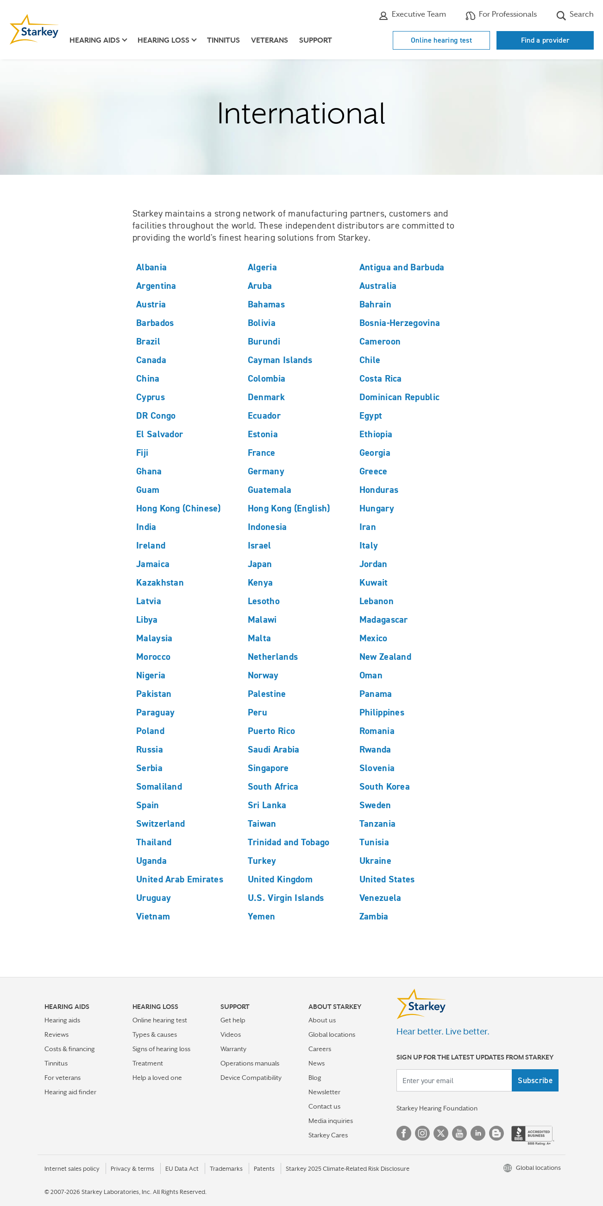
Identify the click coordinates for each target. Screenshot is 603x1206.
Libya (147, 619)
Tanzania (377, 823)
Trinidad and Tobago (289, 842)
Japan (260, 564)
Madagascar (383, 619)
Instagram (422, 1133)
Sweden (375, 805)
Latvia (148, 601)
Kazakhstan (160, 582)
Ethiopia (375, 434)
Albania (151, 267)
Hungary (376, 508)
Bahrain (375, 304)
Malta (259, 638)
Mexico (373, 638)
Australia (378, 286)
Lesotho (264, 601)
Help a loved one (157, 1077)
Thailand (153, 842)
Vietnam (153, 916)
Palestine (267, 694)
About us (322, 1020)
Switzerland (160, 823)
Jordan (373, 564)
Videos (230, 1034)
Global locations (331, 1034)
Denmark (266, 397)
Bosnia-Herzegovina (399, 323)
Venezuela (380, 898)
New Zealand (385, 657)
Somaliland (159, 786)
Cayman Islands (280, 360)
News (316, 1063)
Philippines (381, 712)
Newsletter (324, 1092)
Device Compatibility (251, 1077)
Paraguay (155, 712)
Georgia (374, 453)
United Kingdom (280, 879)
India (146, 527)
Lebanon (376, 601)
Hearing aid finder (70, 1092)
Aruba (260, 286)
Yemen (262, 916)
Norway (263, 675)
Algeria (262, 267)
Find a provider (545, 40)
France (262, 453)
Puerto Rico (271, 731)
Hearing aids (62, 1020)
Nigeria (150, 675)
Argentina (156, 286)
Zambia (374, 916)
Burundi (264, 341)
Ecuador (264, 415)
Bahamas (266, 304)
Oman (371, 675)
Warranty (233, 1049)
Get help (232, 1020)
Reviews (56, 1034)
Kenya (260, 582)
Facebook (403, 1133)
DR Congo (156, 415)
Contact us (324, 1106)
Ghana (149, 471)
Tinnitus (223, 40)
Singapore (268, 768)
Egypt (371, 415)
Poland (150, 731)
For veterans (62, 1077)
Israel (259, 545)
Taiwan (262, 823)
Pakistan (153, 694)
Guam (147, 490)
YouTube (459, 1133)
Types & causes (154, 1034)
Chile (370, 360)
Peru (257, 712)
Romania (377, 731)
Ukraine (375, 861)
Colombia (266, 378)
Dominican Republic (399, 397)
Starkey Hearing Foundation (436, 1108)
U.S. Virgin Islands (286, 898)
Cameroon (380, 341)
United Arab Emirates (179, 879)
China (148, 378)
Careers (319, 1049)
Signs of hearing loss (161, 1049)
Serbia (149, 768)
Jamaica (153, 564)
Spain (147, 805)
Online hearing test (441, 40)
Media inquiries (330, 1120)
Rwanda (375, 749)
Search (575, 15)
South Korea (384, 786)
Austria (151, 304)
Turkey (262, 861)
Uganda (151, 861)
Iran (367, 527)
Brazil (148, 341)
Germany (266, 471)
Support (315, 40)
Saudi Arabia (274, 749)
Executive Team (412, 15)
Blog (314, 1077)
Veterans (269, 40)
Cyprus (150, 397)
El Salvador (159, 434)
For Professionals (501, 15)
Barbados (155, 323)
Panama (375, 694)
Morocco (153, 657)
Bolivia (262, 323)
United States (387, 879)
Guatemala (270, 490)
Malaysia (154, 638)
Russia (149, 749)
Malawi (262, 619)
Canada (151, 360)
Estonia (263, 434)
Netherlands (273, 657)
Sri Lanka (267, 805)
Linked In (478, 1133)
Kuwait (373, 582)
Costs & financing (69, 1049)
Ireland (150, 545)
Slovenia (377, 768)
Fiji (142, 453)
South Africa (273, 786)
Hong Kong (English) (289, 508)
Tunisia (374, 842)
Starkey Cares (328, 1135)
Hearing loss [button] (163, 40)
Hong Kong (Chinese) (178, 508)
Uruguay (153, 898)
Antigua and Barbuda (402, 267)
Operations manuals (249, 1063)
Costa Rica (380, 378)
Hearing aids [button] (94, 40)
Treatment (147, 1063)
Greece (373, 471)
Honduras (378, 490)
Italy (368, 545)
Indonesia (267, 527)
